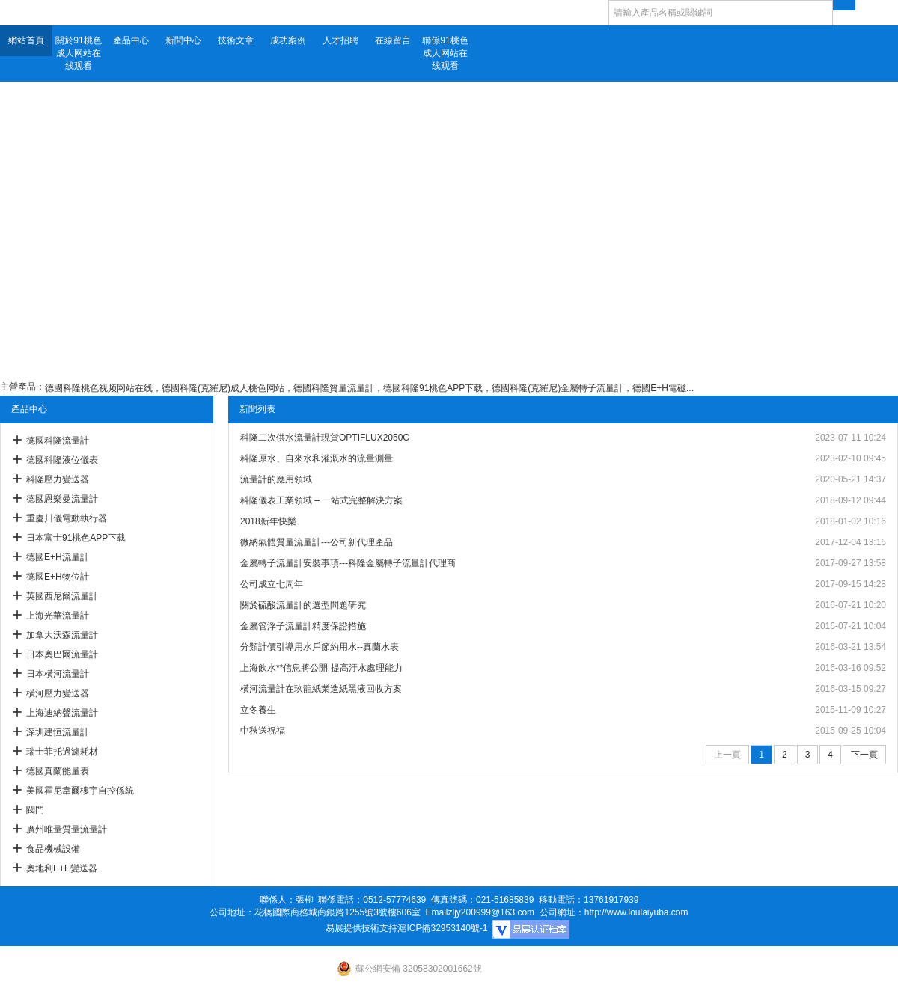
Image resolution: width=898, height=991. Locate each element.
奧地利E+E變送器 (61, 868)
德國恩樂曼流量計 (62, 499)
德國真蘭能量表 (57, 771)
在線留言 (393, 40)
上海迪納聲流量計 (62, 713)
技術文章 (236, 40)
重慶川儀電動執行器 (66, 518)
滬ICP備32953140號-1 (442, 928)
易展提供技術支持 (361, 928)
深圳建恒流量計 (57, 732)
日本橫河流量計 (57, 674)
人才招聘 (340, 40)
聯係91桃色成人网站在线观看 (445, 53)
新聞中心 (183, 40)
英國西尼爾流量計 (62, 596)
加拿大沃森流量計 (62, 635)
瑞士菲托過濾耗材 (62, 751)
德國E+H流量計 (57, 557)
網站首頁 (26, 40)
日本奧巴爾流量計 (62, 654)
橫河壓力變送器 (57, 693)
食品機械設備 (53, 849)
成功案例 (288, 40)
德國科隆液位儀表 (62, 460)
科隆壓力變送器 (57, 479)
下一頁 (864, 754)
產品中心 (131, 40)
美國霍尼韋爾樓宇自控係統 (80, 790)
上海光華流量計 (57, 615)
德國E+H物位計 (57, 576)
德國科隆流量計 (57, 440)
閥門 (35, 810)
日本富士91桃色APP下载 (76, 538)
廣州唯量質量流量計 (66, 829)
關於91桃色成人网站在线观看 (78, 53)
